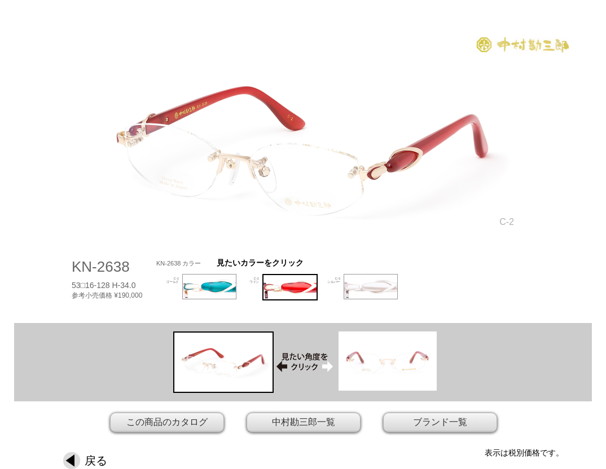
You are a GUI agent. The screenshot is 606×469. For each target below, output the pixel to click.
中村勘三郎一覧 (303, 422)
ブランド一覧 (440, 422)
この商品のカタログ (167, 422)
